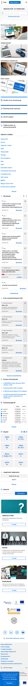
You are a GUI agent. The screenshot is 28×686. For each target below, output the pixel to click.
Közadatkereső (5, 656)
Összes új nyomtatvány (14, 375)
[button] (25, 205)
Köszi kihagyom (5, 158)
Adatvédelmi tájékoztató (8, 651)
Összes (14, 191)
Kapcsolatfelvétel (6, 644)
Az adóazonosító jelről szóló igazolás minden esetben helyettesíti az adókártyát (14, 396)
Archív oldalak (5, 647)
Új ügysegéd (4, 152)
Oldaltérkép (4, 659)
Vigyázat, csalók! (6, 145)
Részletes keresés (14, 16)
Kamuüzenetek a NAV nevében (12, 388)
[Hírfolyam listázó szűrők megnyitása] (25, 196)
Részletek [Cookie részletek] (14, 679)
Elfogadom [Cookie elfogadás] (9, 683)
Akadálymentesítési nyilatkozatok (11, 663)
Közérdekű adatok (6, 167)
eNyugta (3, 155)
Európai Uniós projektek (8, 186)
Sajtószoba (4, 139)
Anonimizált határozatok (8, 171)
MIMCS (3, 180)
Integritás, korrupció (7, 661)
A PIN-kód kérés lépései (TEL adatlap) (15, 391)
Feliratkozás (21, 493)
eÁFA (2, 148)
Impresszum (4, 654)
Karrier (3, 142)
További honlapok (6, 649)
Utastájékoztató (6, 174)
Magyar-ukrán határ (7, 183)
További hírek (14, 293)
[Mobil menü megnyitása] (26, 2)
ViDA (2, 164)
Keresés (2, 13)
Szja (2, 161)
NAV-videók (4, 177)
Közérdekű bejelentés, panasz (15, 638)
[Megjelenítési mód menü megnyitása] (15, 2)
